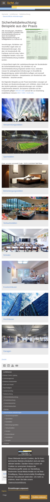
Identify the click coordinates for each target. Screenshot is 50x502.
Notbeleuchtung (24, 14)
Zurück (4, 359)
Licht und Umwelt (8, 384)
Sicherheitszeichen (9, 403)
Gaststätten (8, 422)
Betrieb (6, 409)
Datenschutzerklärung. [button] (17, 482)
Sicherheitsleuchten (10, 406)
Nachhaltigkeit (7, 388)
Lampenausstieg (8, 391)
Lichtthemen (14, 14)
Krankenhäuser (10, 287)
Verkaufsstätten (10, 223)
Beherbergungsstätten (13, 191)
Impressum (5, 491)
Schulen (6, 255)
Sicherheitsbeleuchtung (11, 397)
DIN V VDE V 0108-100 (25, 93)
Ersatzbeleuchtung (9, 400)
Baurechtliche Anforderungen (13, 16)
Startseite (5, 14)
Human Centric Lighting (10, 375)
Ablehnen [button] (24, 497)
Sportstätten (8, 157)
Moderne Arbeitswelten (10, 381)
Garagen (7, 351)
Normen (6, 443)
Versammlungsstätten (12, 125)
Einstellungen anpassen (18, 488)
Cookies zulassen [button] (39, 497)
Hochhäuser (8, 319)
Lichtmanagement (8, 378)
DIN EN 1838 (20, 91)
